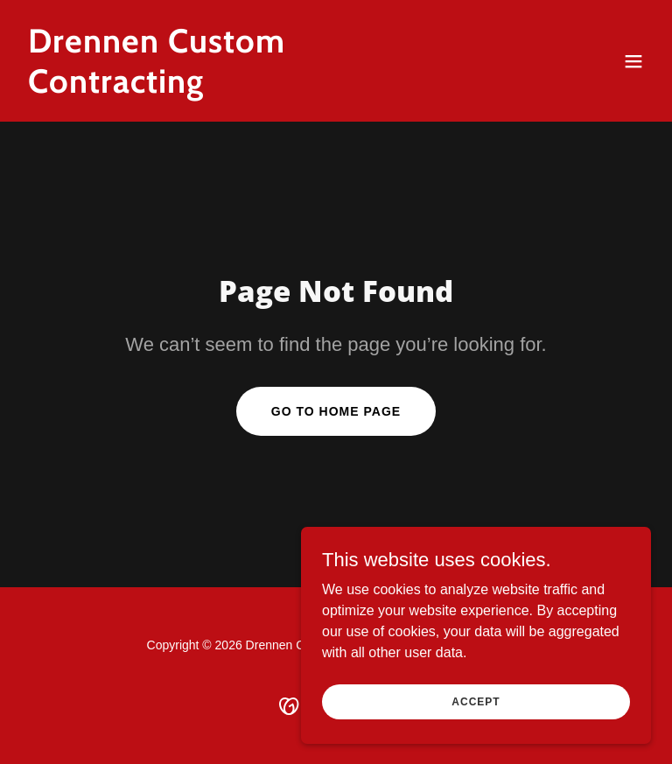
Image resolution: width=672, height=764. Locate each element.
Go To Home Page (336, 411)
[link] (241, 88)
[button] (633, 61)
